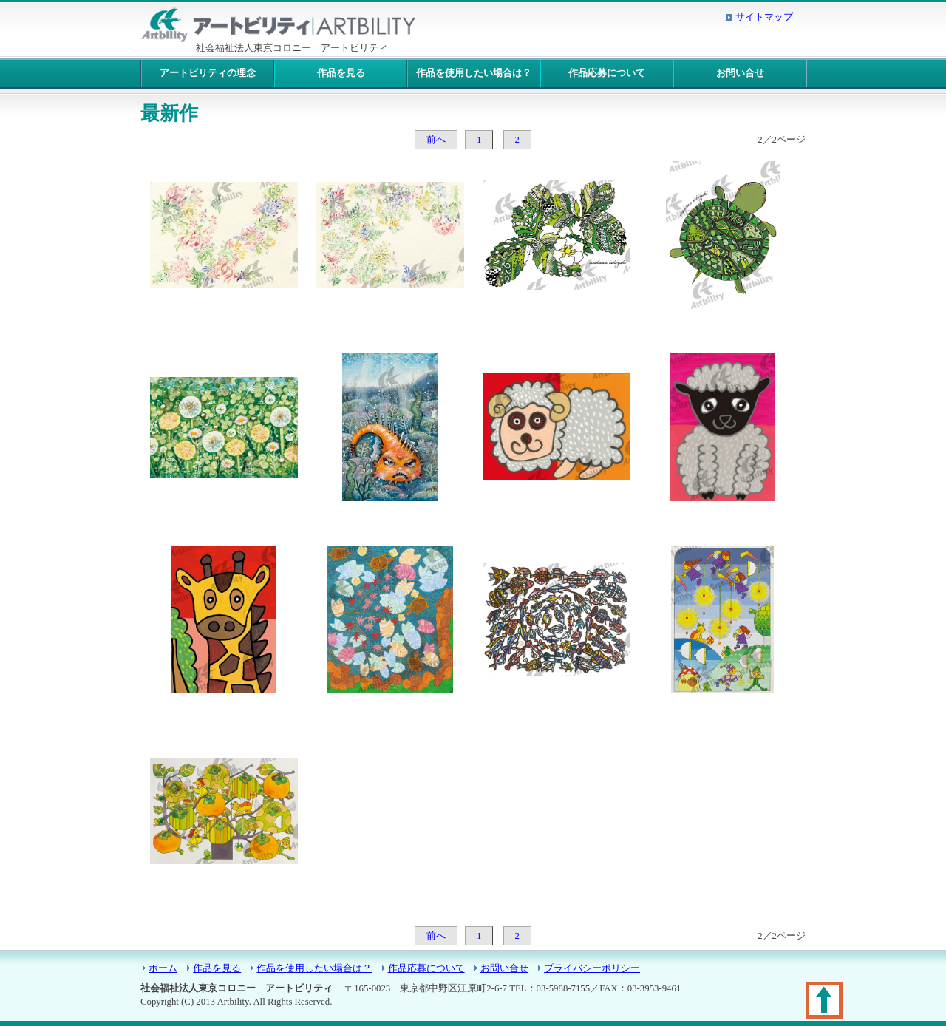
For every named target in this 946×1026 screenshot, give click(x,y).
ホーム (163, 968)
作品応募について (606, 73)
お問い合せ (740, 73)
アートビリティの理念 (208, 73)
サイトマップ (764, 17)
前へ (436, 140)
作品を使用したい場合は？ (473, 73)
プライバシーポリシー (592, 968)
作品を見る (341, 73)
